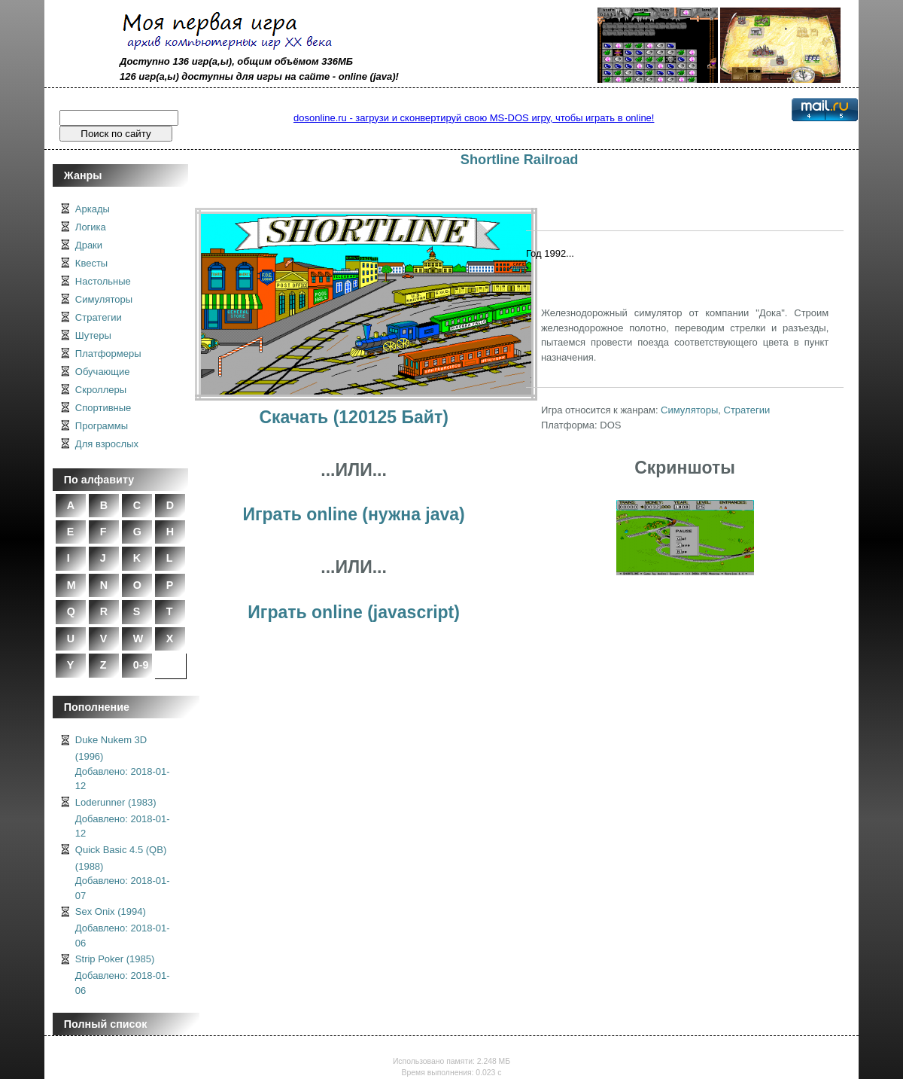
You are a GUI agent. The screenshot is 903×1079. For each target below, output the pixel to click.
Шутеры (93, 335)
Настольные (103, 281)
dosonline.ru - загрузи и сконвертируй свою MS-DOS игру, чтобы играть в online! (473, 117)
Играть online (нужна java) (353, 514)
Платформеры (108, 353)
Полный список (105, 1024)
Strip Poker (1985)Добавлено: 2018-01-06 (122, 974)
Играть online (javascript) (354, 612)
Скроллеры (100, 389)
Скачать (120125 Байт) (353, 417)
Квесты (91, 263)
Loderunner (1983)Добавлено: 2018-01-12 (122, 818)
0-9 (141, 665)
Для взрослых (106, 444)
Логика (90, 227)
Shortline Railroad (520, 159)
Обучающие (102, 371)
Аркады (92, 209)
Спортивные (103, 407)
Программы (101, 425)
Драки (88, 245)
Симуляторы (103, 299)
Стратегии (98, 317)
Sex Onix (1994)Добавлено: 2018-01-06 (122, 927)
